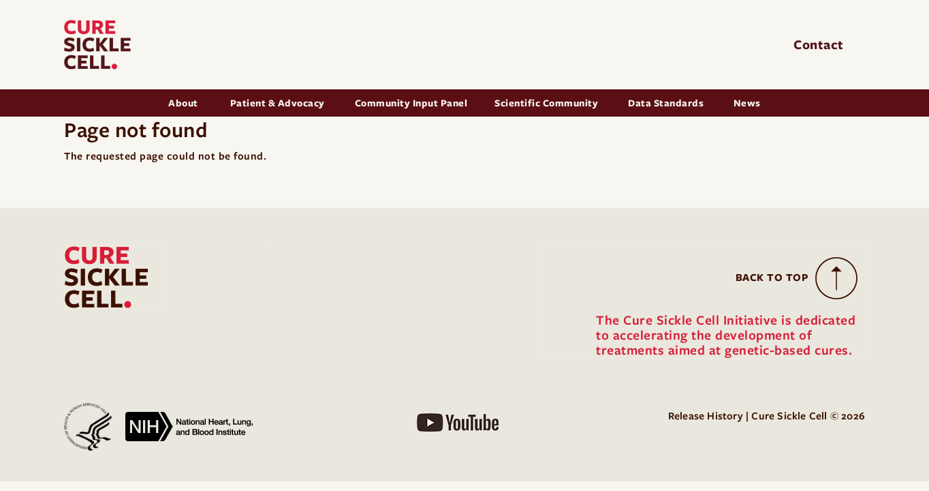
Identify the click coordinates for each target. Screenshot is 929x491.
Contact (820, 44)
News (747, 103)
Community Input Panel (411, 103)
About (184, 103)
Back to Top (772, 277)
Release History (705, 415)
